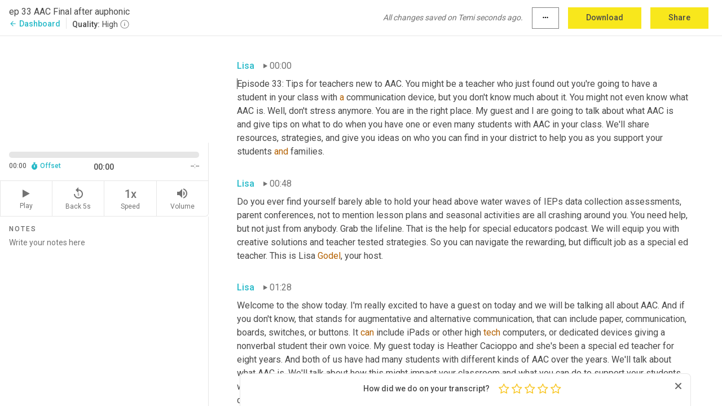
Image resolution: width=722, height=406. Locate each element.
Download (604, 17)
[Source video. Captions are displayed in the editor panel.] (104, 88)
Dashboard (34, 23)
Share (679, 17)
